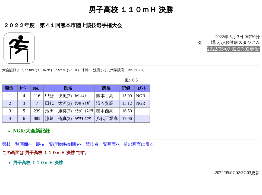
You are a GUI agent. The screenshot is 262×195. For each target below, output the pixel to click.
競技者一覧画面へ (103, 144)
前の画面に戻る (139, 144)
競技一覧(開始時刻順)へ (59, 144)
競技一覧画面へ (17, 144)
